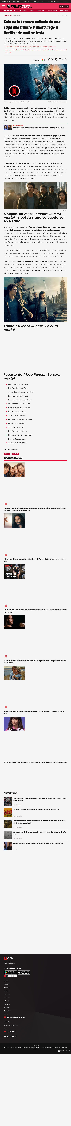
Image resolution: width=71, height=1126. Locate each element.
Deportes (7, 994)
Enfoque (6, 991)
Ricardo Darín (64, 10)
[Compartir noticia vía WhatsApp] (49, 59)
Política (6, 981)
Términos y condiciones (11, 1025)
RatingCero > (8, 16)
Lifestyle (6, 1001)
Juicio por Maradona (39, 1)
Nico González (40, 10)
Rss (5, 1028)
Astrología (7, 997)
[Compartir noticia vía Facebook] (56, 59)
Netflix (31, 10)
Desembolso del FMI (53, 1)
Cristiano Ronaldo (52, 10)
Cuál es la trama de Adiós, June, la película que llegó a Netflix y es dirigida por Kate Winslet (30, 46)
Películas (15, 454)
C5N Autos (7, 1004)
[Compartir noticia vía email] (60, 59)
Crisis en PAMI (26, 1)
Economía (7, 987)
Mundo (6, 1014)
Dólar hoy (65, 1)
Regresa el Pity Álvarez (20, 10)
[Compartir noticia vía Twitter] (52, 59)
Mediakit (6, 1022)
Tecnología (7, 1007)
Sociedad (7, 984)
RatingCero (16, 16)
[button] (65, 59)
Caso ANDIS (16, 1)
